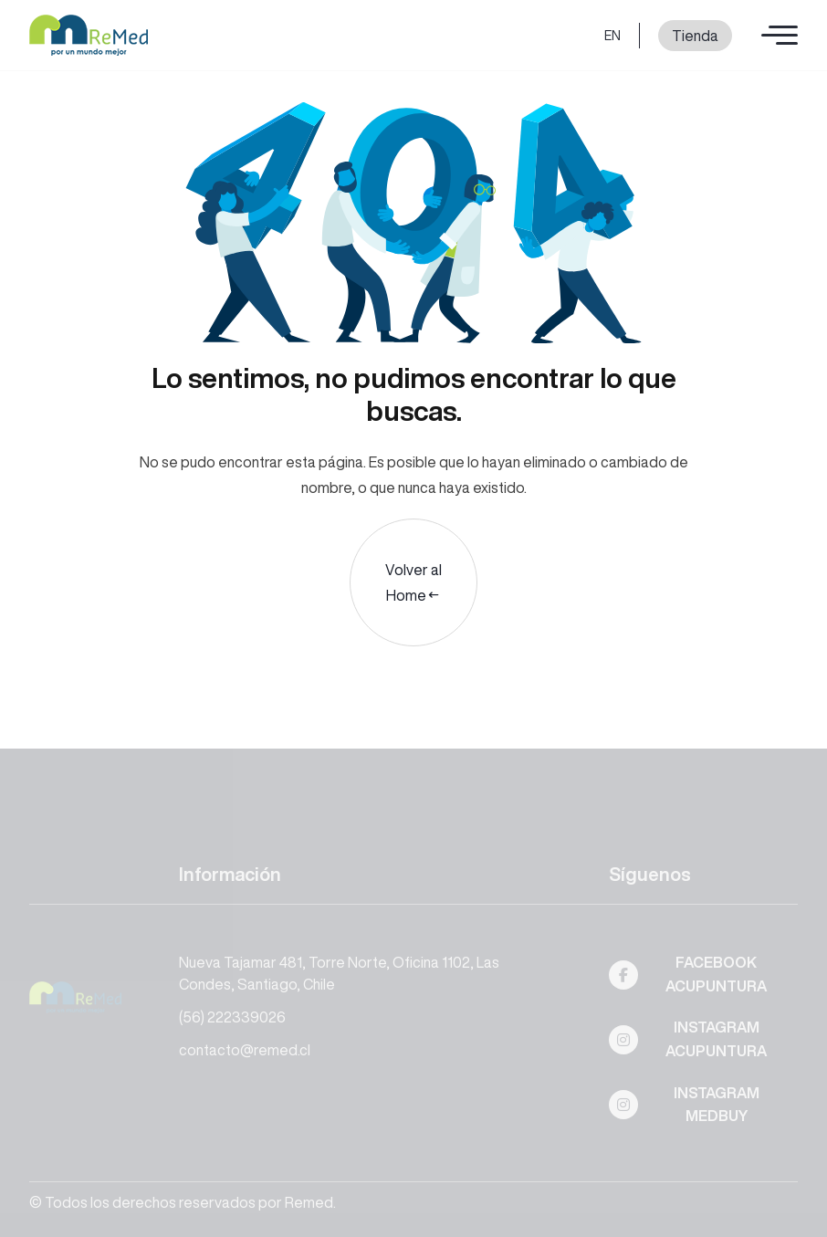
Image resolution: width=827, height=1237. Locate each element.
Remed (309, 1202)
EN (612, 35)
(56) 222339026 (232, 1017)
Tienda (695, 35)
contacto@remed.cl (244, 1050)
